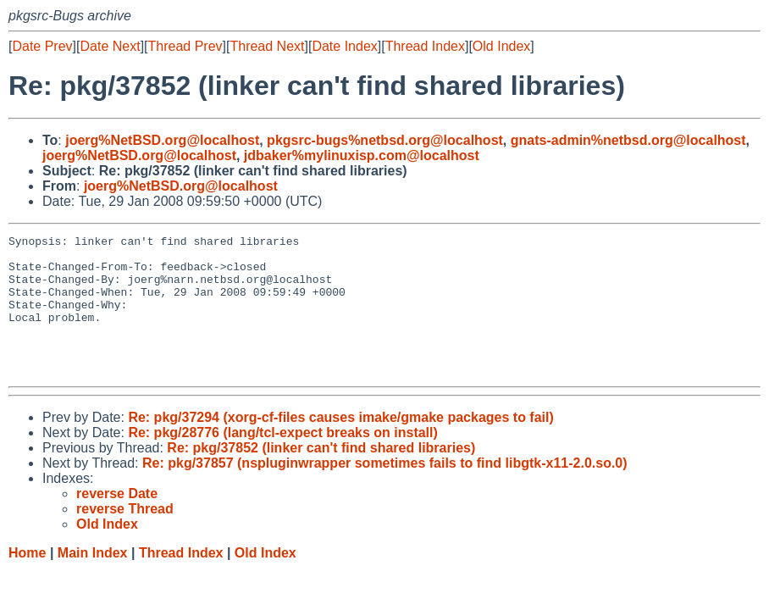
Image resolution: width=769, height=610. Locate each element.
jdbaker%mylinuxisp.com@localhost (361, 155)
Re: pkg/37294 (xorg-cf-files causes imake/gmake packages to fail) (340, 445)
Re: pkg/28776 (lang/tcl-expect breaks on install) (282, 460)
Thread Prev (185, 46)
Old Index (501, 46)
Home (27, 581)
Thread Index (425, 46)
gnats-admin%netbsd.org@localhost (628, 140)
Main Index (93, 581)
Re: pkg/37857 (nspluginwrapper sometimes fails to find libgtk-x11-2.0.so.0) (385, 491)
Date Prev (42, 46)
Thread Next (267, 46)
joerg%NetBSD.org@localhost (162, 140)
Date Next (110, 46)
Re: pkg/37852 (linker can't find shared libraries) (321, 476)
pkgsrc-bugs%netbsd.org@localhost (385, 140)
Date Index (344, 46)
